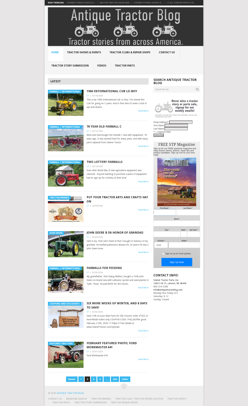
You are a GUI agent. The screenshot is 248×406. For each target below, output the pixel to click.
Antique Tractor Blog (70, 393)
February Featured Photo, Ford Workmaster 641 (112, 345)
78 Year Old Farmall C (104, 126)
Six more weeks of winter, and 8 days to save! (117, 305)
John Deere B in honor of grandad (115, 232)
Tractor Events (176, 398)
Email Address (161, 122)
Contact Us (167, 52)
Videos (101, 65)
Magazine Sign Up (76, 398)
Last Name (158, 128)
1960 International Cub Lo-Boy (112, 91)
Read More (143, 111)
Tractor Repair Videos (124, 402)
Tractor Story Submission (70, 65)
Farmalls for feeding (104, 268)
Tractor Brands (101, 398)
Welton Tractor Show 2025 (114, 3)
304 (115, 379)
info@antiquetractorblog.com (167, 289)
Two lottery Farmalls (105, 162)
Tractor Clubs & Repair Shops (129, 52)
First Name (158, 125)
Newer (71, 379)
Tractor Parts (125, 65)
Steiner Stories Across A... (80, 3)
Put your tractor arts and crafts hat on (117, 199)
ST (88, 95)
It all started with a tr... (181, 3)
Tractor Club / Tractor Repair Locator (139, 398)
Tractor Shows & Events (84, 52)
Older (125, 379)
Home (55, 52)
